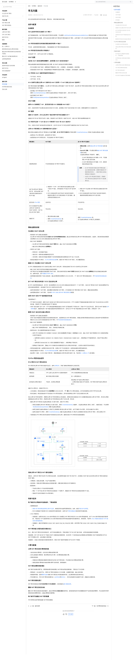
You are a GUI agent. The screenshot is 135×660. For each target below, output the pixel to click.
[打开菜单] (3, 3)
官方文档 (4, 7)
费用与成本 (45, 580)
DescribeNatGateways (39, 98)
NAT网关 (11, 7)
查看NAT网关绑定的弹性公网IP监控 (43, 514)
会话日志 (57, 582)
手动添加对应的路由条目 (65, 325)
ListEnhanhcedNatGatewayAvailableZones (76, 40)
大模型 (18, 2)
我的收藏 (105, 20)
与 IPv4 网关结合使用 (51, 265)
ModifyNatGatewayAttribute (41, 103)
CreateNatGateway (82, 137)
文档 (112, 2)
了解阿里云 (57, 2)
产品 (22, 2)
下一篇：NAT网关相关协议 (100, 611)
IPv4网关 (37, 208)
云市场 (42, 2)
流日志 (63, 582)
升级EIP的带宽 (83, 514)
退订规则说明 (67, 589)
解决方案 (28, 2)
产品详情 (96, 20)
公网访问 (56, 371)
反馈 (70, 619)
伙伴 (47, 2)
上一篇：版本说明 (34, 611)
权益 (33, 2)
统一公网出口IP (84, 358)
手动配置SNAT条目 (47, 279)
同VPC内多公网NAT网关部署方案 (61, 298)
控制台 (119, 2)
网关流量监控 (72, 516)
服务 (51, 2)
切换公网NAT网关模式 (96, 151)
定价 (37, 2)
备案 (115, 2)
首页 (29, 11)
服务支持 (40, 11)
